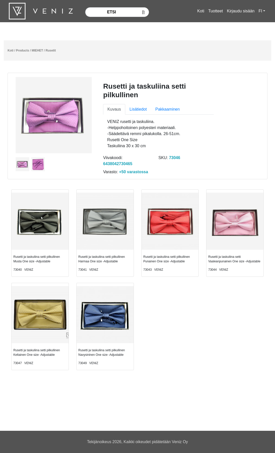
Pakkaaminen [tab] (167, 109)
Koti (200, 11)
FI (260, 11)
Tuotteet (215, 11)
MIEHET (37, 50)
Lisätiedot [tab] (138, 109)
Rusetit (51, 50)
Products (22, 50)
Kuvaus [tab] (114, 109)
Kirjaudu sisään (240, 11)
